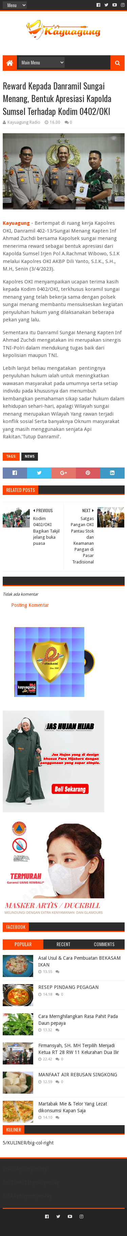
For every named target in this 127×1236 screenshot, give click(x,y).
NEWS (30, 456)
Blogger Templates (92, 1228)
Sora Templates (53, 1228)
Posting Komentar (30, 605)
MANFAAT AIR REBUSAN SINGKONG (77, 1074)
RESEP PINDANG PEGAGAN (68, 987)
